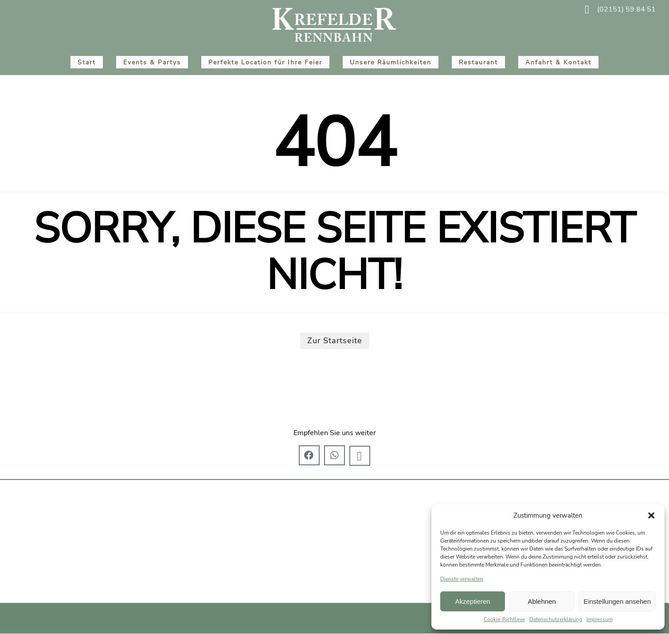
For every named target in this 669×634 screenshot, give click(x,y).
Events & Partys (152, 62)
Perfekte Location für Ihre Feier (265, 62)
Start (87, 62)
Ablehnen (542, 601)
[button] (651, 515)
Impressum (600, 619)
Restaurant (478, 62)
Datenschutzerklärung (555, 619)
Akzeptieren (472, 601)
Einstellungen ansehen (617, 601)
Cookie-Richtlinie (504, 619)
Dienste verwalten (461, 578)
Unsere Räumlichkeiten (390, 62)
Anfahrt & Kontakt (558, 62)
